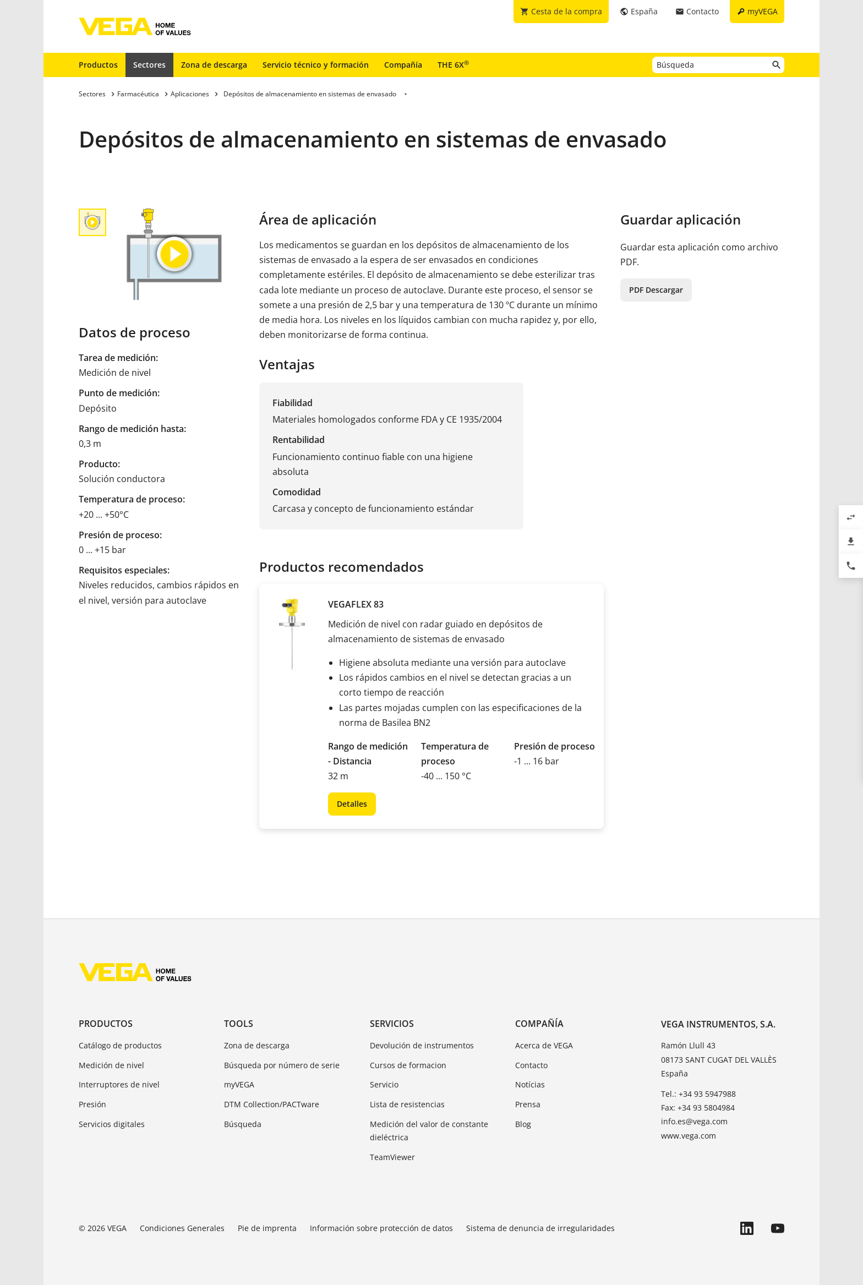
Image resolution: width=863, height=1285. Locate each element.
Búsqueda (242, 1124)
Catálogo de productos (120, 1045)
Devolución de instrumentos (422, 1045)
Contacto (531, 1065)
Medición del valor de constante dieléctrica (429, 1130)
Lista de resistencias (407, 1104)
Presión (92, 1104)
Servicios (392, 1024)
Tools (238, 1024)
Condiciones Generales (182, 1228)
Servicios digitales (112, 1124)
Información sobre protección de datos (381, 1228)
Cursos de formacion (408, 1065)
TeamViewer (392, 1157)
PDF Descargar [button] (656, 290)
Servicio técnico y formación (316, 64)
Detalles (352, 804)
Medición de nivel (111, 1065)
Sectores (149, 64)
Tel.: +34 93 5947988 (698, 1094)
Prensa (527, 1104)
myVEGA (239, 1084)
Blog (523, 1124)
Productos (98, 64)
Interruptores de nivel (119, 1084)
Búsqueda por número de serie (282, 1065)
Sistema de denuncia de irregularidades (540, 1228)
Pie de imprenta (267, 1228)
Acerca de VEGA (544, 1045)
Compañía (403, 64)
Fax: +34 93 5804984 (698, 1107)
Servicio (384, 1084)
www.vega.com (688, 1135)
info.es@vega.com (694, 1121)
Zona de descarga (214, 64)
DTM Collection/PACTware (271, 1104)
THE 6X (453, 64)
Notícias (530, 1084)
